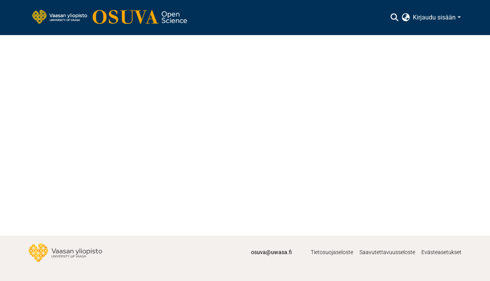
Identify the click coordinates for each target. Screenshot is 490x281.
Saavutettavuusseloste (387, 252)
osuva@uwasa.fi (271, 252)
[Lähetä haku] (394, 17)
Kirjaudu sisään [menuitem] (434, 17)
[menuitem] (405, 17)
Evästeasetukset (441, 252)
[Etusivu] (113, 17)
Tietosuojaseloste (332, 252)
